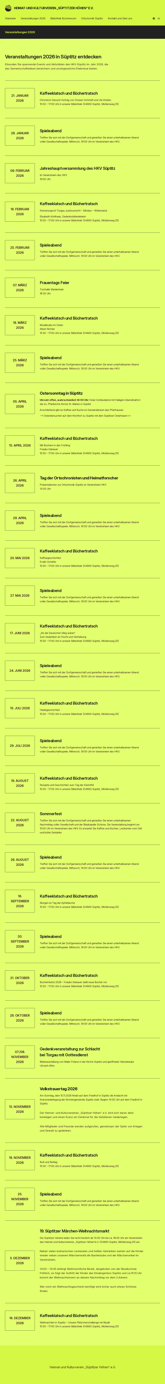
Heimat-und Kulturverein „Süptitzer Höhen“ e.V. (54, 8)
